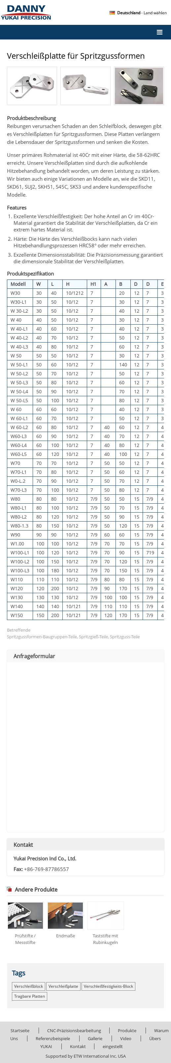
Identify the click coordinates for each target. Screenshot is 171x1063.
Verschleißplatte (63, 986)
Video (125, 1038)
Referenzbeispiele (53, 1038)
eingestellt (113, 1046)
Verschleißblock (28, 986)
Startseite (20, 1030)
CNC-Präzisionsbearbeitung (74, 1030)
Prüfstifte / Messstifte (25, 939)
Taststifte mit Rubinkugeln (105, 939)
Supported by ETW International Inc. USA (86, 1056)
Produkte (127, 1030)
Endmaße (65, 936)
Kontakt (23, 844)
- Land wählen (142, 13)
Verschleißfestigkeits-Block (108, 986)
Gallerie (95, 1038)
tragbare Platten (29, 996)
